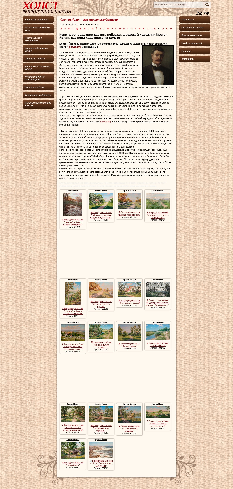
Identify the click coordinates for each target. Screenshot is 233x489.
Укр (206, 13)
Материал (187, 19)
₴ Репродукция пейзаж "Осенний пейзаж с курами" (101, 304)
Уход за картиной (191, 43)
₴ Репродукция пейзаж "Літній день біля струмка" (101, 345)
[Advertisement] (116, 254)
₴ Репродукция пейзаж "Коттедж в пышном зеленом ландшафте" (72, 346)
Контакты (187, 59)
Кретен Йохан (72, 191)
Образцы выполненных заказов (38, 104)
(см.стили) (105, 121)
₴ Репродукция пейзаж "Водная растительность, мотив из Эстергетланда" (157, 302)
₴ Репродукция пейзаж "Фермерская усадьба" (129, 301)
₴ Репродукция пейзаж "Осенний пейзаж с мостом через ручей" (72, 222)
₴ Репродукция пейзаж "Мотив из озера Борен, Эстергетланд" (158, 215)
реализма (75, 46)
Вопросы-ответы (191, 35)
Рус (199, 13)
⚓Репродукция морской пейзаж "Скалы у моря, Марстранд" (101, 463)
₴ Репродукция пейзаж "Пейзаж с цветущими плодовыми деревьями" (101, 215)
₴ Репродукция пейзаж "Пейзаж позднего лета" (129, 213)
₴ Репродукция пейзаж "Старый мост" (72, 464)
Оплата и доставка (192, 27)
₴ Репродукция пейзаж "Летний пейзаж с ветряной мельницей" (72, 427)
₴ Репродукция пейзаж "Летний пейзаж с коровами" (101, 428)
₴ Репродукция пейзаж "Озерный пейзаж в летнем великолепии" (72, 311)
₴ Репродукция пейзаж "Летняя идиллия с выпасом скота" (157, 423)
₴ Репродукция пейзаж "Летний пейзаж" (129, 345)
